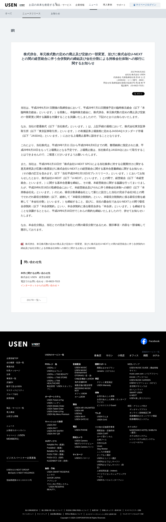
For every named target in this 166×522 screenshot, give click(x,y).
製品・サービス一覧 (15, 408)
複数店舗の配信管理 (83, 385)
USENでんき (102, 416)
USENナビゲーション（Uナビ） (144, 383)
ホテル (156, 355)
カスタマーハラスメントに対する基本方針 (101, 514)
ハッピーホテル (136, 442)
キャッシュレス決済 (54, 421)
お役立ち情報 (12, 416)
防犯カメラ (78, 437)
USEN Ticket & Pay (55, 400)
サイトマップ (42, 514)
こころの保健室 (104, 452)
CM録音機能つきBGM (84, 379)
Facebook (150, 341)
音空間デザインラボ (138, 386)
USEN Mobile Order (55, 406)
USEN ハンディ (54, 403)
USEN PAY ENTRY (55, 431)
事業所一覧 (11, 378)
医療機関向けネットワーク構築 (143, 416)
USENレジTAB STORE (57, 377)
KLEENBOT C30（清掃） (58, 461)
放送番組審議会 (56, 514)
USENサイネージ (82, 458)
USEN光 (78, 413)
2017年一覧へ (34, 300)
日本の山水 (102, 443)
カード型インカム (105, 436)
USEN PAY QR (53, 434)
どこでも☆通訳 (104, 455)
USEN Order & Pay (55, 411)
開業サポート (101, 364)
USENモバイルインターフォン (110, 480)
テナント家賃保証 (105, 382)
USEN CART (102, 433)
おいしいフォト (136, 389)
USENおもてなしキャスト (108, 461)
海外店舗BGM (81, 382)
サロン (109, 355)
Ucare (99, 446)
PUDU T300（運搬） (56, 454)
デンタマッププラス (138, 409)
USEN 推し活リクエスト (140, 398)
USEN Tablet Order (55, 409)
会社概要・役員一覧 (15, 362)
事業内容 (10, 367)
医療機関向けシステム (139, 419)
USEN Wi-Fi (80, 416)
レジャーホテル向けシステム (142, 439)
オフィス (133, 355)
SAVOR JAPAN (53, 478)
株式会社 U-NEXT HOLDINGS (21, 473)
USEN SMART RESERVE (58, 472)
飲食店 (97, 355)
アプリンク (52, 481)
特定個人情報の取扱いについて (77, 510)
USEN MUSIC (81, 367)
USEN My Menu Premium (58, 414)
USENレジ (51, 368)
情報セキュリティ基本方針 (111, 510)
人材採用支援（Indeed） (108, 471)
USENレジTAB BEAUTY (57, 374)
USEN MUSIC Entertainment (81, 371)
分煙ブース (102, 440)
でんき (98, 413)
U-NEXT (133, 395)
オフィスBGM (81, 393)
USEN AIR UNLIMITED (85, 408)
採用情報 (10, 398)
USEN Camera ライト (84, 447)
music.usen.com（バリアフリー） (144, 374)
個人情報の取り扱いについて (52, 510)
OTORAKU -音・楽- (83, 375)
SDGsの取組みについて (73, 514)
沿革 (8, 374)
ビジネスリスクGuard (106, 405)
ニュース (95, 4)
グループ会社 (12, 394)
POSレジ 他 (51, 364)
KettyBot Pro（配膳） (56, 445)
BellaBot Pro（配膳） (56, 451)
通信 (75, 404)
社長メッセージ (13, 370)
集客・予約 (50, 468)
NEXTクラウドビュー (84, 444)
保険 (97, 392)
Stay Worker (102, 449)
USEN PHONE (81, 430)
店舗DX (9, 382)
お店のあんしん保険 (105, 396)
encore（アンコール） (139, 377)
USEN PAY (52, 425)
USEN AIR (79, 410)
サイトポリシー (28, 514)
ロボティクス (51, 441)
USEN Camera (81, 441)
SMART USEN (136, 392)
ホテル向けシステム (138, 436)
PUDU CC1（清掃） (56, 457)
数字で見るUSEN (14, 386)
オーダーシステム (53, 397)
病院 (145, 355)
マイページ (15, 437)
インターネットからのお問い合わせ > (40, 285)
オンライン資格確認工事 (140, 413)
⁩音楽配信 (77, 364)
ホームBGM (80, 397)
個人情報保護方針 (31, 510)
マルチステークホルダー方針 (133, 514)
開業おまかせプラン (105, 368)
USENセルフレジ (54, 371)
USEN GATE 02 (82, 419)
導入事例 (108, 4)
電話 (75, 427)
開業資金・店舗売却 (105, 430)
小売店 (121, 355)
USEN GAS (102, 420)
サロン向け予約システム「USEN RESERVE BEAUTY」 (57, 487)
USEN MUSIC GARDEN (140, 380)
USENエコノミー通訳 (106, 458)
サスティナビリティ (15, 390)
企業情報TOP (12, 358)
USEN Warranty (104, 385)
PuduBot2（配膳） (55, 448)
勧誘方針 (95, 510)
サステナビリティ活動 (133, 510)
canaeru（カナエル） (106, 371)
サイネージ (78, 454)
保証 (97, 379)
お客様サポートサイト (16, 430)
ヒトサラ (51, 475)
